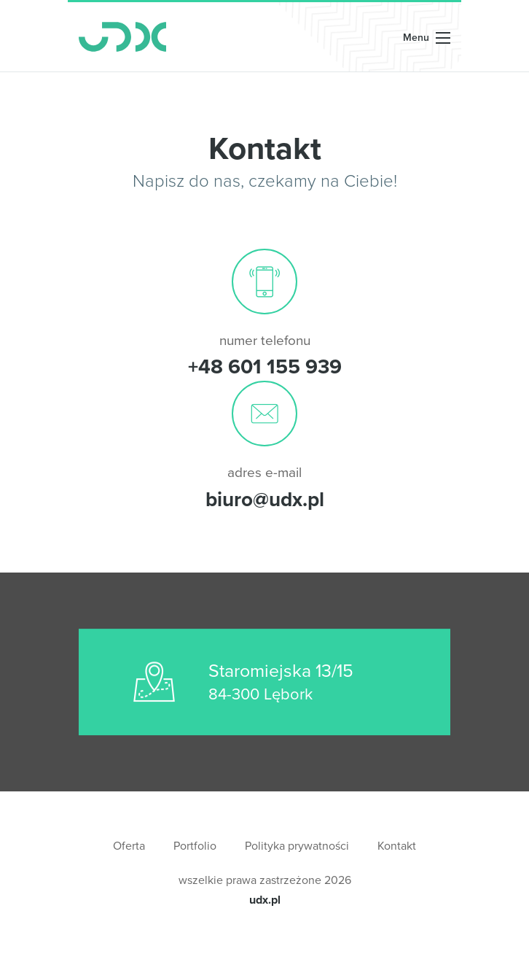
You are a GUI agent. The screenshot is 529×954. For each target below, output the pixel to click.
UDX (122, 37)
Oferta (129, 845)
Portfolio (194, 845)
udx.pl (265, 899)
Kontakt (396, 845)
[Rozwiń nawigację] (426, 37)
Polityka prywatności (297, 845)
